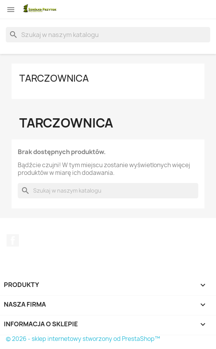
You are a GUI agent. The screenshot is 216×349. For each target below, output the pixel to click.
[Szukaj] (108, 34)
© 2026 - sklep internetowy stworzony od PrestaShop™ (83, 339)
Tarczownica (54, 78)
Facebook (13, 240)
